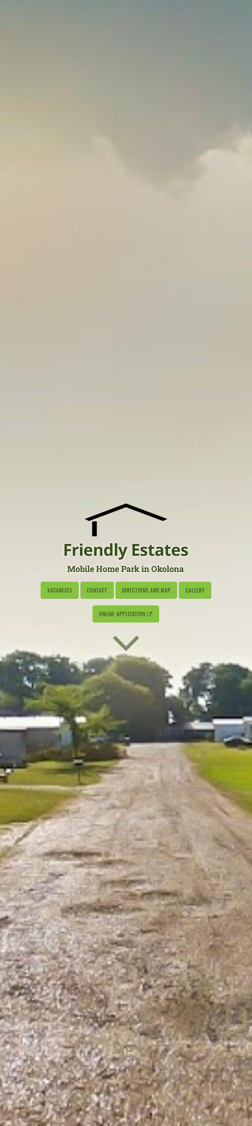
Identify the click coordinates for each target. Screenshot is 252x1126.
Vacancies (59, 590)
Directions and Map (146, 590)
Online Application (126, 614)
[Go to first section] (126, 642)
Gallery (195, 590)
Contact (97, 590)
